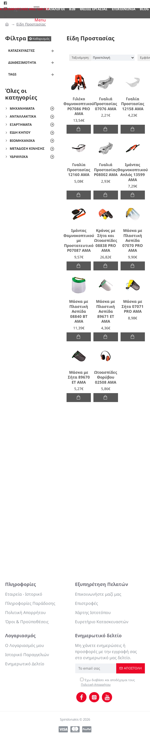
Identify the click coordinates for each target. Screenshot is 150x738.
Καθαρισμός (41, 38)
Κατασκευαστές (21, 50)
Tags (12, 74)
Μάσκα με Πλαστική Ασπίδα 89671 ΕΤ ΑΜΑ (105, 311)
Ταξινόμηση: (80, 57)
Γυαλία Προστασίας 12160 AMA (78, 169)
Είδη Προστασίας (31, 24)
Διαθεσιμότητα (22, 62)
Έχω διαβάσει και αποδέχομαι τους (107, 682)
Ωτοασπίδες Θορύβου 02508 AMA (105, 377)
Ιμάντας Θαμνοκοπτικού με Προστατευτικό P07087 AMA (78, 240)
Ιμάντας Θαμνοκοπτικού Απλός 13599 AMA (132, 172)
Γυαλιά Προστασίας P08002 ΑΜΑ (105, 169)
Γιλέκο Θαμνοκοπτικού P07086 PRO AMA (78, 106)
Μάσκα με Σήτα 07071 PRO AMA (133, 306)
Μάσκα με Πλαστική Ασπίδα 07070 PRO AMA (132, 240)
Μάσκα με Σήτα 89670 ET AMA (79, 377)
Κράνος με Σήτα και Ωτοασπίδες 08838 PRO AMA (105, 240)
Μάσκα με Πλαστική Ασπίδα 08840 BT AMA (78, 311)
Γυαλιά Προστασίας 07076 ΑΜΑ (105, 103)
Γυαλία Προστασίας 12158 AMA (132, 103)
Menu (40, 20)
